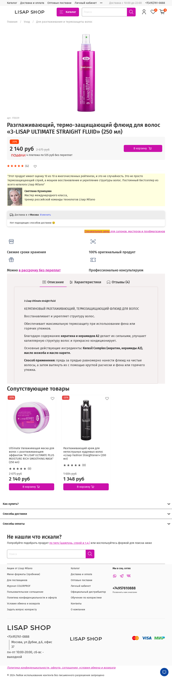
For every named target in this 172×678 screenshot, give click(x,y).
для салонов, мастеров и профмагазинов (124, 231)
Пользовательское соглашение (25, 591)
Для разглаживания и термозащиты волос (64, 21)
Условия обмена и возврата (23, 603)
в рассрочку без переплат (40, 270)
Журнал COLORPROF (18, 586)
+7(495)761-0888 (155, 3)
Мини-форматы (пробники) (23, 574)
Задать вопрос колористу (22, 609)
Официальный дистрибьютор (88, 591)
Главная (12, 21)
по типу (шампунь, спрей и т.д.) (69, 543)
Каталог (12, 3)
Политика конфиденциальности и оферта (32, 597)
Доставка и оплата (32, 3)
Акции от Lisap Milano (19, 568)
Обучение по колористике (86, 597)
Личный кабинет (86, 3)
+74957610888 (124, 588)
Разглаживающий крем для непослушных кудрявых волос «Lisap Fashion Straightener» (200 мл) (84, 453)
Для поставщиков (17, 580)
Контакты (76, 603)
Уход (27, 21)
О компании (78, 609)
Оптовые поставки (59, 3)
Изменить (45, 214)
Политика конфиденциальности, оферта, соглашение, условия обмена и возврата (61, 667)
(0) (29, 468)
